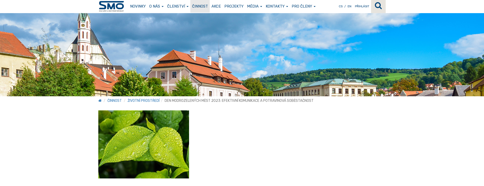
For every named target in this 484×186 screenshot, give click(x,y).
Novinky (138, 6)
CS (341, 6)
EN (349, 6)
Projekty (234, 6)
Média (254, 6)
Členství (178, 6)
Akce (216, 6)
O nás (156, 6)
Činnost (200, 6)
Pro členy (304, 6)
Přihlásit (362, 6)
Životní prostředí (144, 101)
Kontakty (277, 6)
